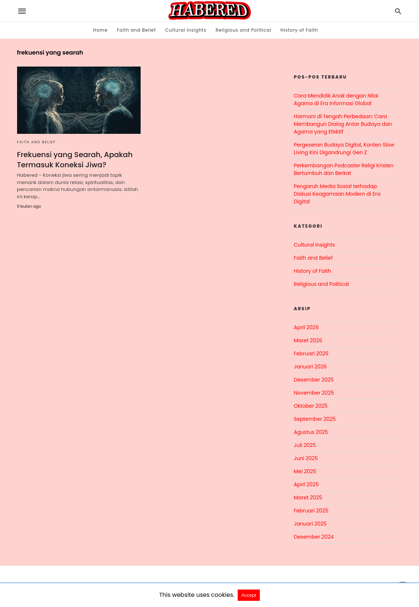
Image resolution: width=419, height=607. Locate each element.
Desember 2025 (314, 379)
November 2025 (314, 392)
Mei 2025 (305, 471)
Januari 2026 (310, 366)
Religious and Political (243, 30)
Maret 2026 (308, 340)
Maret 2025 (308, 497)
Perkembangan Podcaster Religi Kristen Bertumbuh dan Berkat (344, 169)
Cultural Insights (185, 30)
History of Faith (299, 30)
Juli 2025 (305, 445)
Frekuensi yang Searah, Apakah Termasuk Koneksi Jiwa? (75, 159)
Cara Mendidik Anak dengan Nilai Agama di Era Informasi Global (336, 99)
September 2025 (315, 419)
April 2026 (306, 327)
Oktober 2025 (311, 406)
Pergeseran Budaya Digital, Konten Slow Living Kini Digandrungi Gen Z (344, 148)
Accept (248, 595)
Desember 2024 (314, 536)
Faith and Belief (136, 30)
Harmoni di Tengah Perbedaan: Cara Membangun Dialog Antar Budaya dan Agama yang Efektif (343, 124)
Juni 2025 (306, 458)
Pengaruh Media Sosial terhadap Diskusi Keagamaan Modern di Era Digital (337, 194)
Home (100, 30)
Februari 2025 (311, 510)
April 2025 (306, 484)
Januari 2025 (310, 523)
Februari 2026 (311, 353)
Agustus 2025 (311, 432)
